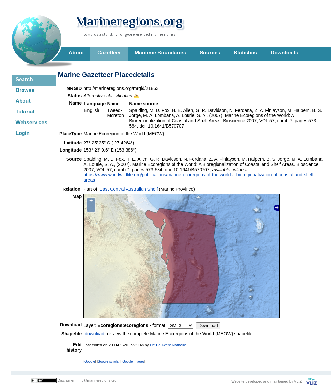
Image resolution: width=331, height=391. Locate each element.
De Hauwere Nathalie (168, 345)
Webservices (32, 122)
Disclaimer (66, 380)
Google (89, 361)
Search (24, 79)
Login (23, 133)
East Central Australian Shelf (128, 189)
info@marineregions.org (97, 380)
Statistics (245, 52)
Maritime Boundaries (160, 52)
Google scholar (109, 361)
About (76, 52)
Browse (25, 90)
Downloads (284, 52)
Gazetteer (109, 52)
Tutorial (25, 111)
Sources (210, 52)
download (94, 333)
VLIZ (298, 381)
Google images (133, 361)
